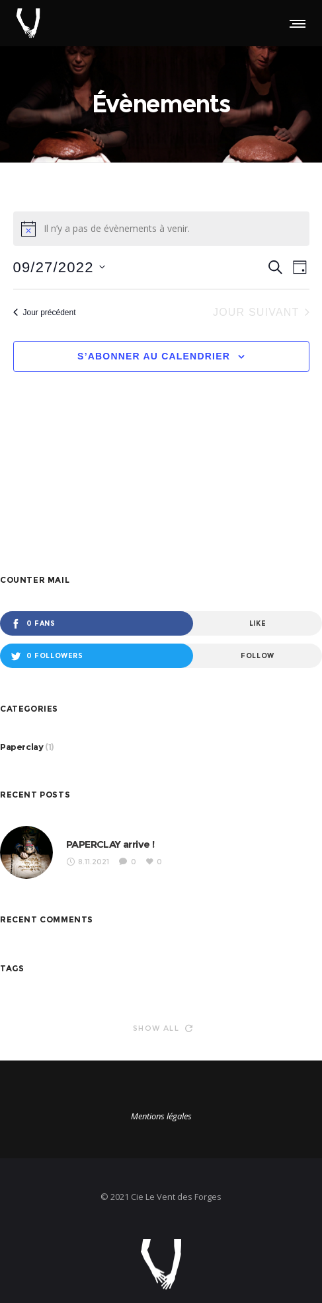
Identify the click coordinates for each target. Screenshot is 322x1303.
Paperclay (21, 746)
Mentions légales (161, 1116)
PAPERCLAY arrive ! (110, 844)
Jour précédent (44, 312)
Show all (162, 1028)
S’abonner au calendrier (153, 356)
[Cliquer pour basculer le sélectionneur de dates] (59, 267)
